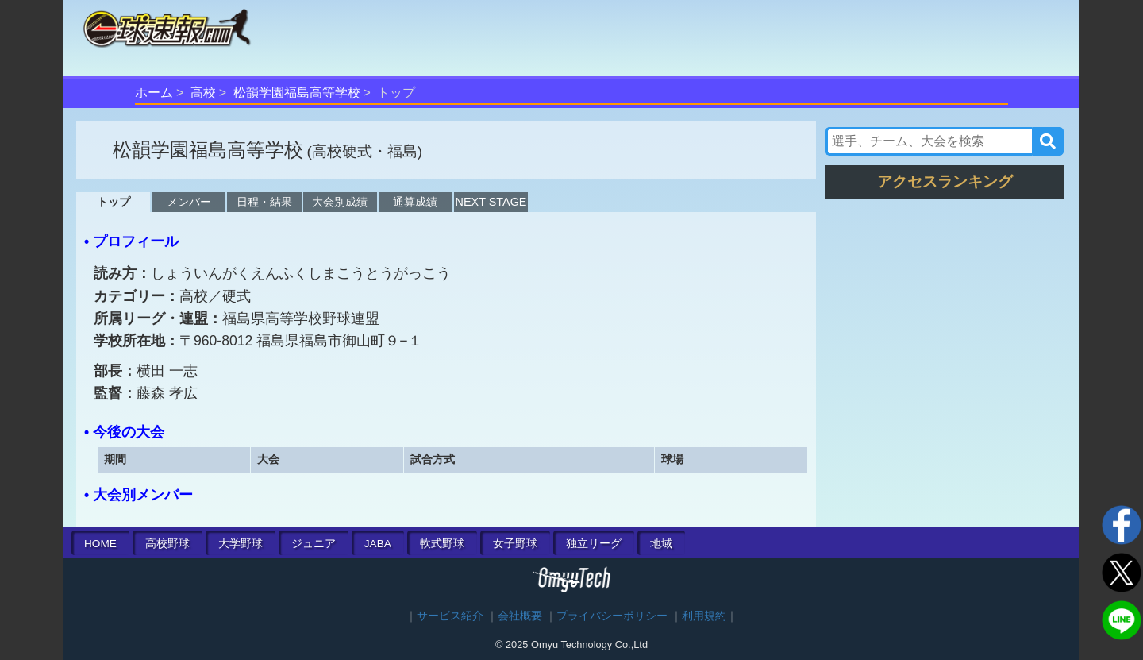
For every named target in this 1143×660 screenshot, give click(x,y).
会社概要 (520, 616)
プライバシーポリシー (612, 616)
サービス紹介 (450, 616)
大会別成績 (340, 201)
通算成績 (415, 201)
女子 (515, 544)
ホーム (154, 92)
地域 (661, 544)
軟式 (442, 544)
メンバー (189, 201)
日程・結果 (264, 201)
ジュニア (313, 544)
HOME (100, 544)
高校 (203, 92)
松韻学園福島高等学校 (296, 92)
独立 (594, 544)
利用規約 (704, 616)
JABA (377, 544)
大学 (240, 544)
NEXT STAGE (491, 201)
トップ (113, 201)
